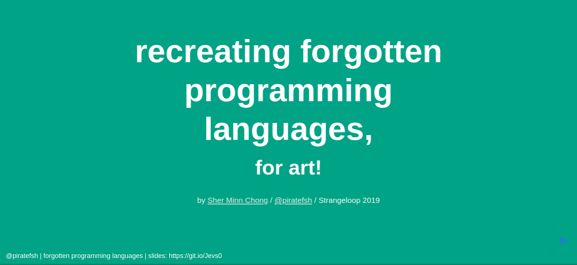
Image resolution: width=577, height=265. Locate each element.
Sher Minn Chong (238, 200)
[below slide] (552, 254)
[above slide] (552, 227)
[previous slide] (539, 240)
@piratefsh (293, 200)
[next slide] (566, 240)
